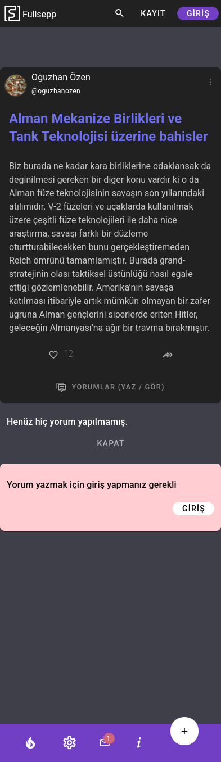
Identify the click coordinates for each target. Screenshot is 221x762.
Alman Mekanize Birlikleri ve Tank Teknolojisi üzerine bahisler (108, 127)
